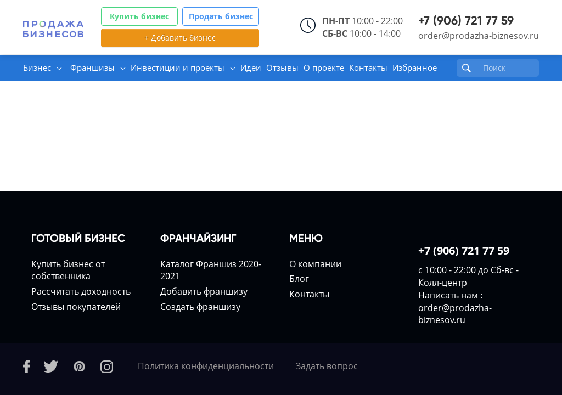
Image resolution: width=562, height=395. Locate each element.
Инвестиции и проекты (177, 67)
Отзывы (282, 67)
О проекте (324, 67)
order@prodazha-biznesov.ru (478, 36)
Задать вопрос (327, 366)
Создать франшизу (200, 307)
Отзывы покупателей (76, 307)
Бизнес (37, 67)
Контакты (368, 67)
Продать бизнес (221, 16)
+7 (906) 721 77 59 (466, 20)
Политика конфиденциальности (206, 366)
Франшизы (92, 67)
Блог (299, 279)
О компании (315, 264)
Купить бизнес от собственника (68, 270)
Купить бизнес (139, 16)
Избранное (414, 67)
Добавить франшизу (204, 291)
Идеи (250, 67)
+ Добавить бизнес (180, 37)
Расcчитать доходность (81, 291)
